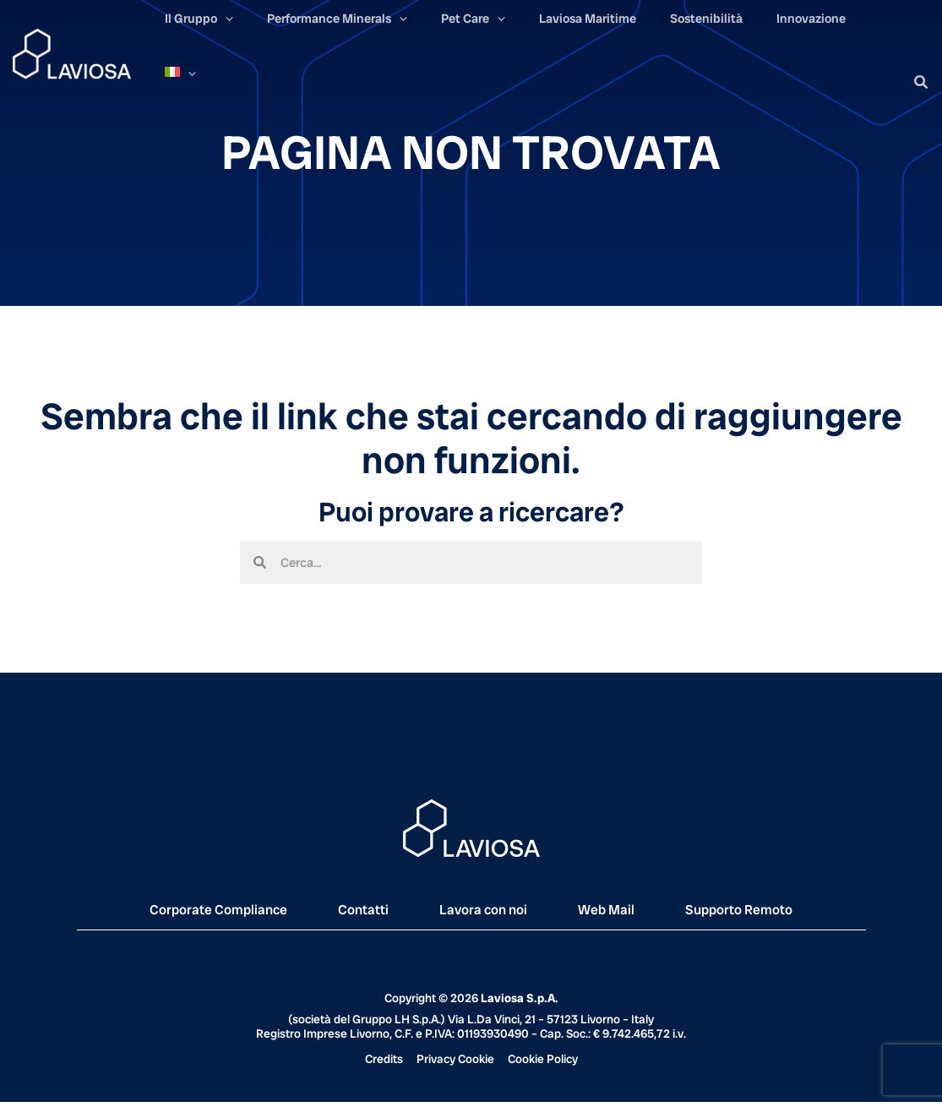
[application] (305, 60)
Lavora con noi (485, 912)
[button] (921, 59)
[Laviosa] (72, 41)
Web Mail (626, 912)
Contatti (348, 912)
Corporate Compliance (181, 912)
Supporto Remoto (780, 912)
